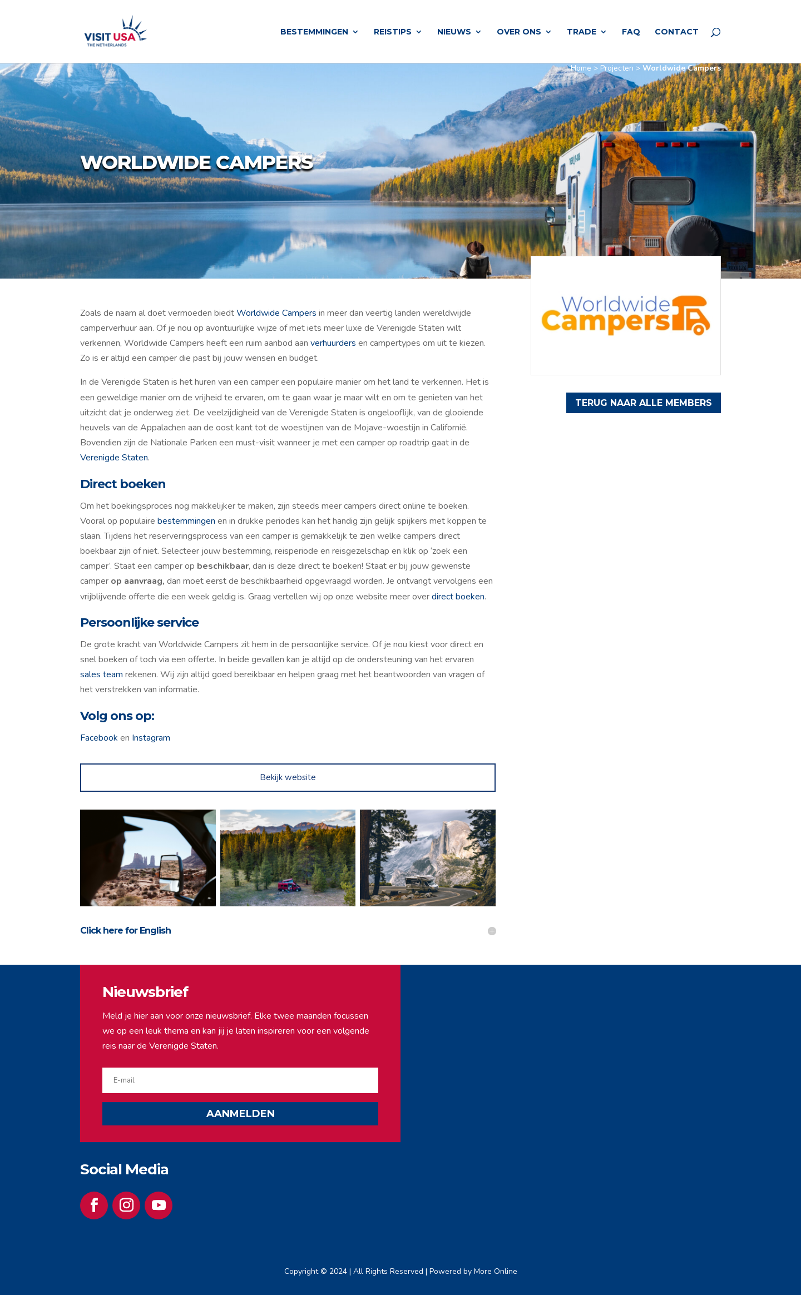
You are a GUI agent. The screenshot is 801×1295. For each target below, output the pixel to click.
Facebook (99, 738)
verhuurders (333, 343)
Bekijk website (288, 777)
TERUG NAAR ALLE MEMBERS (643, 403)
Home (581, 68)
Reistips (393, 32)
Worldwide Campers (276, 313)
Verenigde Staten (114, 457)
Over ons (519, 32)
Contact (677, 32)
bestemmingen (186, 521)
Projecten (617, 68)
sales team (102, 674)
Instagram (151, 738)
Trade (581, 32)
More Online (495, 1271)
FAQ (631, 32)
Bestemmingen (314, 32)
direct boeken (458, 597)
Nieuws (454, 32)
